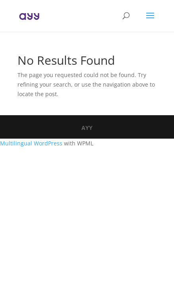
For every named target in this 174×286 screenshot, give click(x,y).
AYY (87, 127)
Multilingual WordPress (31, 143)
